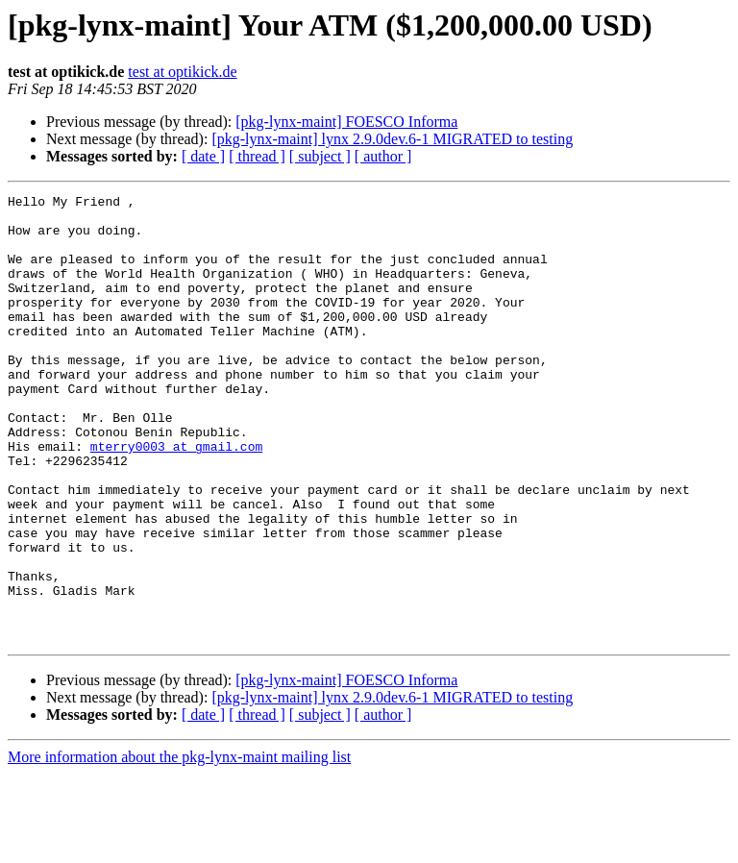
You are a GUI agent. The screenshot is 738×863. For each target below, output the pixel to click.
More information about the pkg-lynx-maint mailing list (179, 846)
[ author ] (383, 156)
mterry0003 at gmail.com (176, 497)
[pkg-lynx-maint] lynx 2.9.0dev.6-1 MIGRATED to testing (392, 139)
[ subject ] (320, 156)
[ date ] (203, 156)
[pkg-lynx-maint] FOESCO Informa (346, 121)
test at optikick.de (182, 71)
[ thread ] (257, 156)
